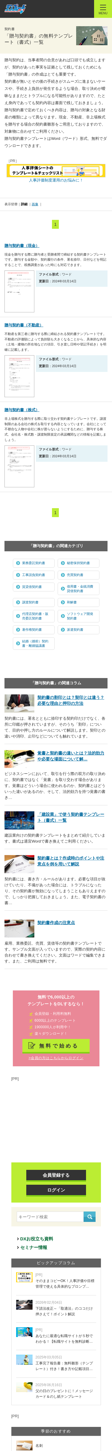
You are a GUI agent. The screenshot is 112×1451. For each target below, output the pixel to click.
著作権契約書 (32, 629)
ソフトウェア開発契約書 (80, 616)
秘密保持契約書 (78, 563)
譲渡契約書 (30, 602)
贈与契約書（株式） (21, 410)
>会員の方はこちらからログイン (55, 1058)
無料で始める (59, 1045)
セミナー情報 (33, 1247)
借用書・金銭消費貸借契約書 (80, 589)
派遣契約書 (75, 629)
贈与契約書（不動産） (23, 325)
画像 (35, 204)
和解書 (72, 602)
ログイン (56, 1189)
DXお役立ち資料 (36, 1239)
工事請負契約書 (33, 575)
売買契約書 (75, 575)
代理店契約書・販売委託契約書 (35, 616)
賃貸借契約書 (32, 586)
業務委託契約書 (33, 563)
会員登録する (56, 1175)
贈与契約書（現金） (21, 245)
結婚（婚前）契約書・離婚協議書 (35, 643)
